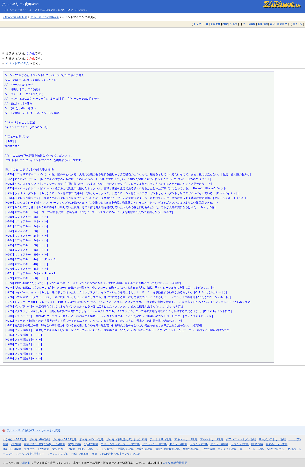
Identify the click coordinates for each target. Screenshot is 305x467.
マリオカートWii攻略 (36, 448)
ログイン (297, 24)
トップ (197, 24)
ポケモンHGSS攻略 (15, 439)
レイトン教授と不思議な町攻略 (115, 448)
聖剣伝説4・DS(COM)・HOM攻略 (44, 444)
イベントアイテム (17, 63)
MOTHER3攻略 (12, 448)
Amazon (84, 453)
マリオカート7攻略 (63, 448)
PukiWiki (25, 462)
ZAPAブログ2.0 (275, 448)
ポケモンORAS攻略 (64, 439)
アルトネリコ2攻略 (186, 439)
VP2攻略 (16, 444)
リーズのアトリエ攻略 (272, 439)
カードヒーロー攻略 (251, 448)
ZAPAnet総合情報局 (15, 17)
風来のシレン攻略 (276, 444)
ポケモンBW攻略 (39, 439)
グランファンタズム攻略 (241, 439)
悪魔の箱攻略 (144, 448)
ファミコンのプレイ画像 (62, 453)
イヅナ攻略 (208, 448)
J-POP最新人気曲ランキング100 (120, 453)
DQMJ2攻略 (91, 444)
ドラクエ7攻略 (199, 444)
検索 (225, 24)
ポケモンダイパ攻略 (91, 439)
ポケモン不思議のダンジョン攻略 (126, 439)
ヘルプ (233, 24)
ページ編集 (249, 24)
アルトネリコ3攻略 (211, 439)
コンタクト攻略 (227, 448)
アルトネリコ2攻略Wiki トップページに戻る (33, 430)
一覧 (205, 24)
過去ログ (282, 24)
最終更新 (215, 24)
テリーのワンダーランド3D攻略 (120, 444)
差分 (272, 24)
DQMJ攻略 (74, 444)
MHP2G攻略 (85, 448)
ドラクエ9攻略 (240, 444)
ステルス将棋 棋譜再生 (30, 453)
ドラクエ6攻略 (178, 444)
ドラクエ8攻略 (219, 444)
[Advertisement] (152, 38)
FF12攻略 (257, 444)
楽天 (94, 453)
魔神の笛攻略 (190, 448)
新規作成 (263, 24)
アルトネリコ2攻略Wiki (20, 4)
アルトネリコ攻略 (161, 439)
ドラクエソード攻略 (154, 444)
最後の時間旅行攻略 (167, 448)
